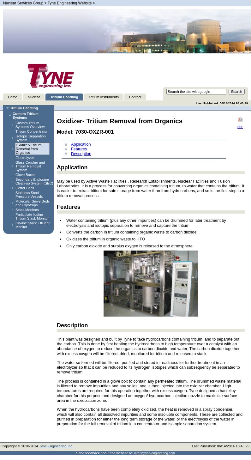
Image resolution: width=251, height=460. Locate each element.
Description (81, 153)
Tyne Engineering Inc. (56, 446)
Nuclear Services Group (23, 3)
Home (12, 97)
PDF (240, 123)
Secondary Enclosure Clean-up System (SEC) (34, 181)
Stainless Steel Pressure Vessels (29, 194)
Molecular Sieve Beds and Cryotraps (32, 203)
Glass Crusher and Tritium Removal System (30, 166)
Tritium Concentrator (31, 131)
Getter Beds (24, 188)
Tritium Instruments (104, 97)
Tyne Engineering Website (70, 3)
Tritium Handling (64, 97)
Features (79, 149)
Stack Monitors (27, 210)
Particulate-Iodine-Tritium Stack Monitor (32, 216)
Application (81, 144)
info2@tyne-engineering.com (154, 453)
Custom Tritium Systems (26, 115)
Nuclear (34, 97)
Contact (135, 97)
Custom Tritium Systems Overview (30, 125)
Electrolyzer (24, 158)
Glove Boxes (25, 175)
